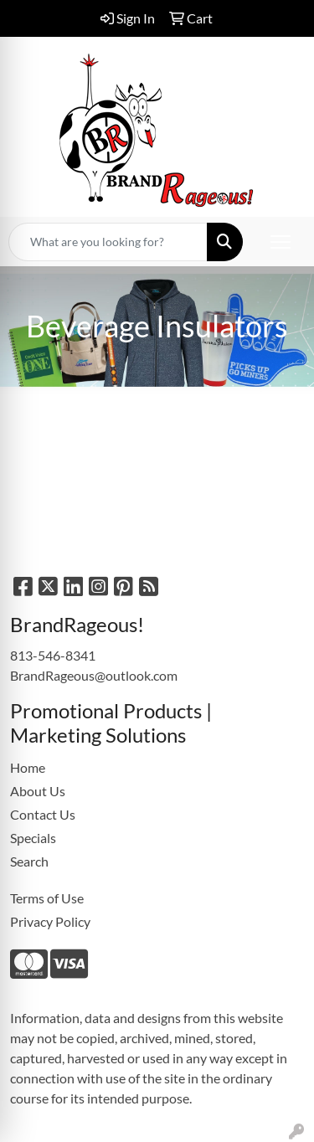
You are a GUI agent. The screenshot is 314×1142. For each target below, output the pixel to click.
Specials (33, 838)
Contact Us (42, 814)
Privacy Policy (50, 921)
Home (27, 767)
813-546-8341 (52, 655)
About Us (37, 791)
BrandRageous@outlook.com (94, 675)
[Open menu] (280, 242)
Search (29, 861)
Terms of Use (47, 898)
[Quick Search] (108, 242)
